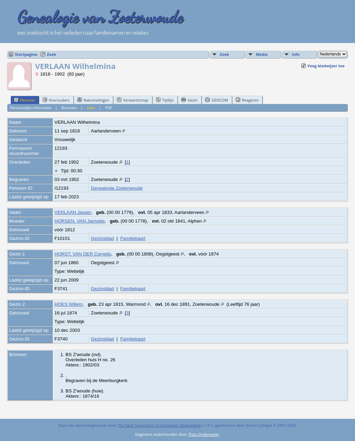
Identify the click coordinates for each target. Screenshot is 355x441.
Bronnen (69, 107)
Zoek (51, 54)
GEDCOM (216, 100)
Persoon (24, 100)
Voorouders (56, 100)
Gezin (189, 100)
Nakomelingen (93, 100)
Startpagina (26, 54)
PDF (108, 107)
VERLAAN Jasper (72, 212)
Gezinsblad (102, 238)
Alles (91, 107)
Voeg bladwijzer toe (326, 65)
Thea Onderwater (203, 434)
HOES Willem (68, 304)
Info (296, 54)
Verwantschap (132, 100)
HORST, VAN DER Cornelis (82, 254)
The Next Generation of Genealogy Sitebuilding (159, 425)
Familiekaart (133, 238)
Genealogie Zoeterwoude (117, 188)
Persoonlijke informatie (30, 107)
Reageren (247, 100)
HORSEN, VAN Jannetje (79, 221)
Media (262, 54)
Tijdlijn (165, 100)
